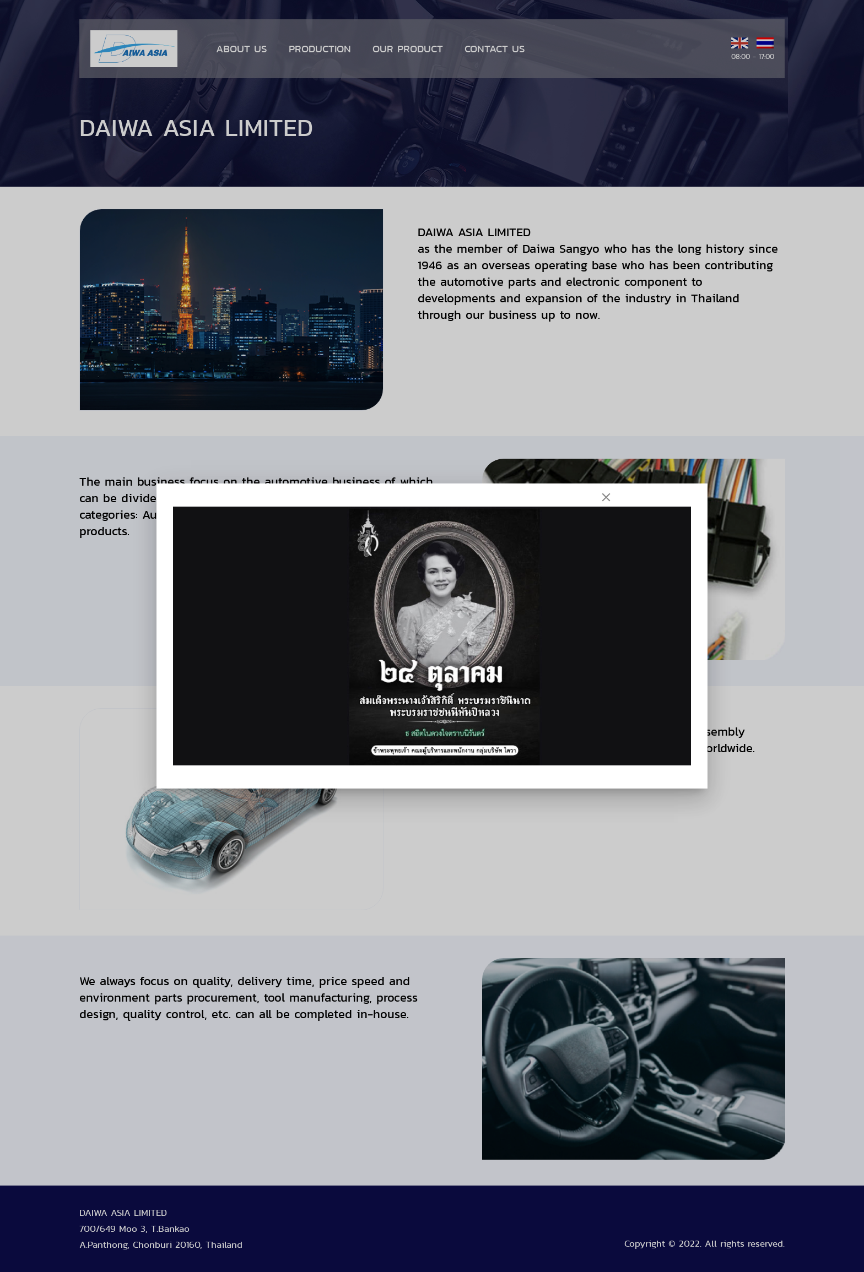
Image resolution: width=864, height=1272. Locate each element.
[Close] (606, 497)
